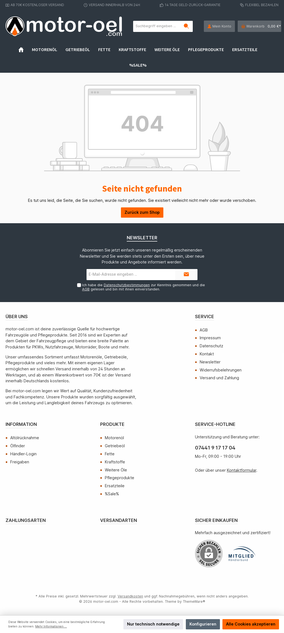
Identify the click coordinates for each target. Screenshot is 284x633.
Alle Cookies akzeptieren (250, 624)
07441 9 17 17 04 (215, 448)
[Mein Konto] (219, 26)
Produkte (112, 424)
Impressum (210, 337)
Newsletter (210, 362)
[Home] (25, 49)
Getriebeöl (115, 445)
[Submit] (186, 274)
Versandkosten (130, 596)
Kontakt (207, 353)
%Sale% (112, 493)
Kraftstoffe (115, 461)
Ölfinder (17, 445)
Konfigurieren (202, 624)
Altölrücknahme (24, 437)
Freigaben (19, 461)
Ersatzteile (115, 485)
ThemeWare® (194, 601)
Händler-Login (23, 453)
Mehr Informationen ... (51, 626)
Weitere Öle (116, 470)
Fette (110, 453)
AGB (86, 289)
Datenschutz (211, 345)
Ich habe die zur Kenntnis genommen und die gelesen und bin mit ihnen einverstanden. (143, 287)
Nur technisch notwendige (153, 624)
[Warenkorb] (259, 26)
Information (21, 424)
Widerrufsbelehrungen (221, 370)
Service (204, 316)
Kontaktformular (241, 470)
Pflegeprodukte (119, 477)
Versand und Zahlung (219, 377)
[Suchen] (186, 26)
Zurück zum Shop (142, 212)
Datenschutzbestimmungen (127, 285)
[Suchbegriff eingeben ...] (157, 26)
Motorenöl (114, 437)
